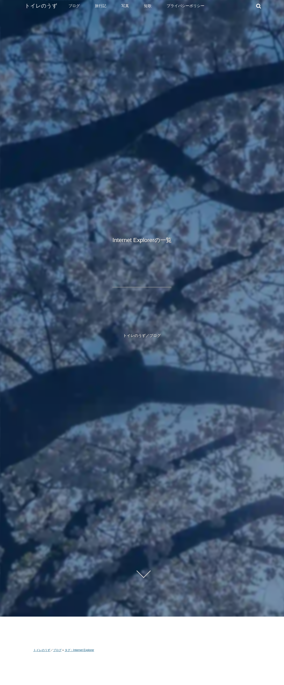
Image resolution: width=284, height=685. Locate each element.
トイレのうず (41, 6)
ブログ (74, 6)
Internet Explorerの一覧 (141, 240)
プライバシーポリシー (185, 6)
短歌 (148, 6)
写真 (125, 6)
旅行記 (100, 6)
